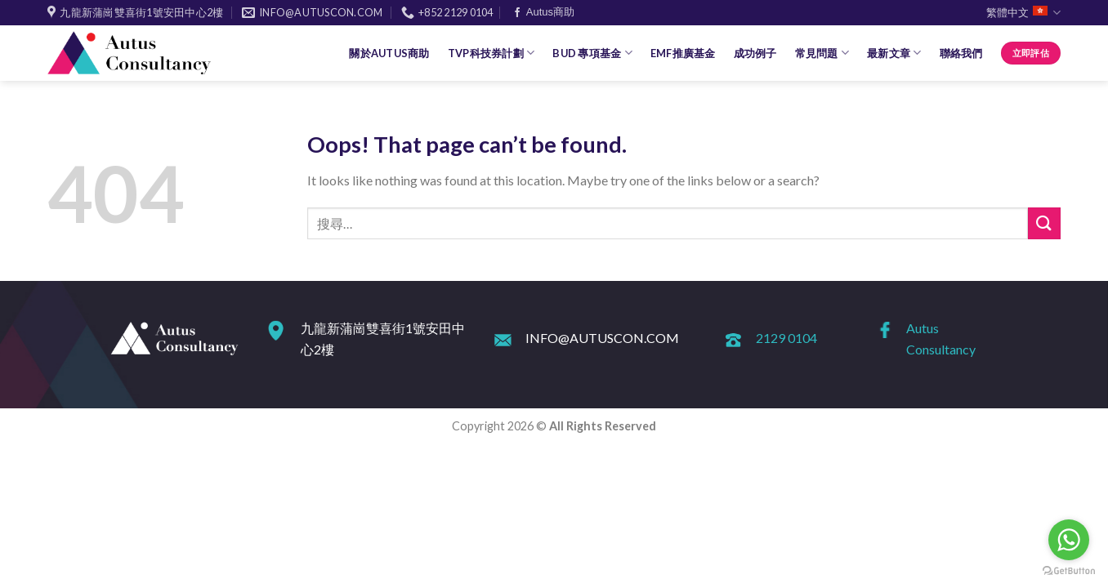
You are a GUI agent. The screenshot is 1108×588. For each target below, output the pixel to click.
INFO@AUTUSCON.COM (602, 337)
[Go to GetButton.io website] (1069, 571)
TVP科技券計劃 (491, 52)
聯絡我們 (961, 53)
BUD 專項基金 (592, 52)
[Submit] (1044, 223)
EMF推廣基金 (683, 53)
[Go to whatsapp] (1068, 539)
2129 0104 (786, 337)
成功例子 (755, 53)
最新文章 (894, 52)
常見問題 (822, 52)
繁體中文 (1023, 12)
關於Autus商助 (389, 53)
